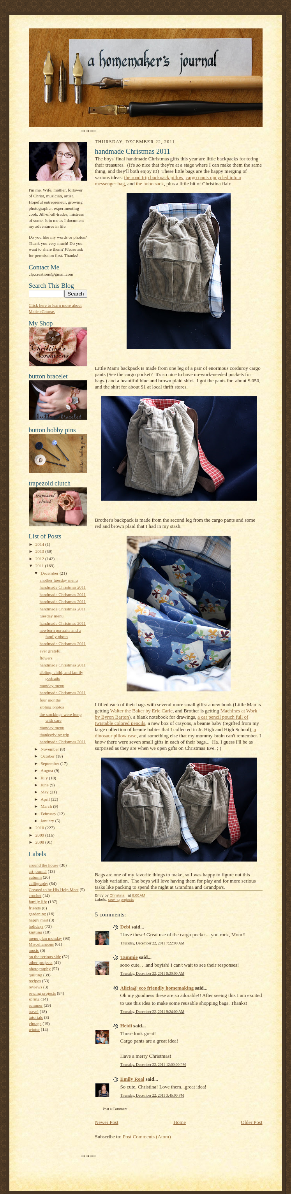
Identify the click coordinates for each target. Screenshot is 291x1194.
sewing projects (42, 993)
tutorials (36, 1017)
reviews (35, 987)
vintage (35, 1023)
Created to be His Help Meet (54, 889)
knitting (35, 932)
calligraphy (38, 883)
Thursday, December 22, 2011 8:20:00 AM (152, 973)
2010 (40, 827)
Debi (125, 927)
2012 (40, 558)
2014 (40, 544)
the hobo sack (150, 183)
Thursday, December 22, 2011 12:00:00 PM (153, 1064)
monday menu (51, 685)
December (50, 573)
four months (49, 700)
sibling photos (51, 707)
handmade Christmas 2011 (62, 587)
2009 (40, 835)
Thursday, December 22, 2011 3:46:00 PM (152, 1095)
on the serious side (45, 956)
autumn (35, 877)
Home (179, 1122)
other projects (41, 962)
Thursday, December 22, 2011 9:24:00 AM (152, 1011)
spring (34, 999)
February (49, 813)
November (50, 749)
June (45, 785)
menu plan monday (45, 938)
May (45, 792)
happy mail (38, 920)
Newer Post (106, 1122)
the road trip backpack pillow (153, 177)
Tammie (129, 957)
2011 (40, 565)
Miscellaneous (41, 944)
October (48, 756)
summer (36, 1005)
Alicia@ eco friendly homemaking (157, 988)
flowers (46, 658)
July (45, 777)
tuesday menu (51, 616)
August (47, 770)
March (47, 806)
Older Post (251, 1122)
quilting (35, 974)
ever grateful (50, 651)
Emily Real (132, 1079)
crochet (35, 895)
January (48, 820)
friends (35, 908)
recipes (35, 980)
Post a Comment (115, 1109)
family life (38, 901)
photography (40, 968)
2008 (40, 842)
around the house (43, 865)
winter (34, 1029)
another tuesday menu (58, 580)
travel (34, 1011)
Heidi (126, 1026)
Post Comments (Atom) (147, 1136)
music (34, 950)
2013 (40, 551)
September (50, 763)
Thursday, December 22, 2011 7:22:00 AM (152, 943)
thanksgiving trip (54, 734)
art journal (38, 871)
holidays (36, 926)
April (46, 799)
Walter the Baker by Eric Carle (141, 711)
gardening (37, 913)
